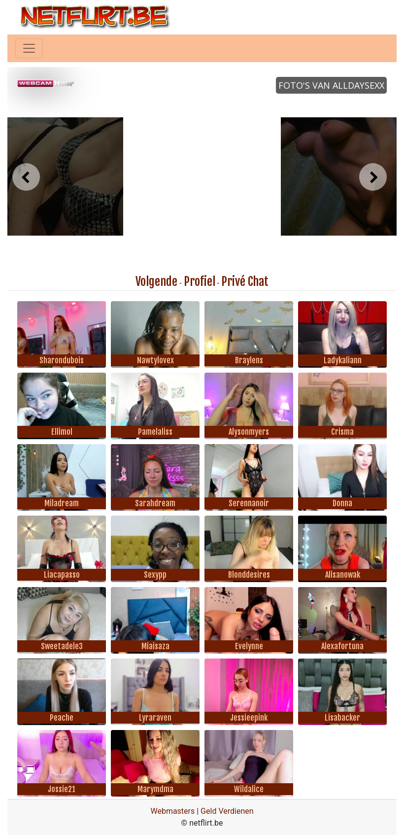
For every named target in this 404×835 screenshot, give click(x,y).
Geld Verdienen (227, 811)
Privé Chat (245, 281)
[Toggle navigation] (29, 48)
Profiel (199, 281)
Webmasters (172, 811)
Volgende (156, 281)
